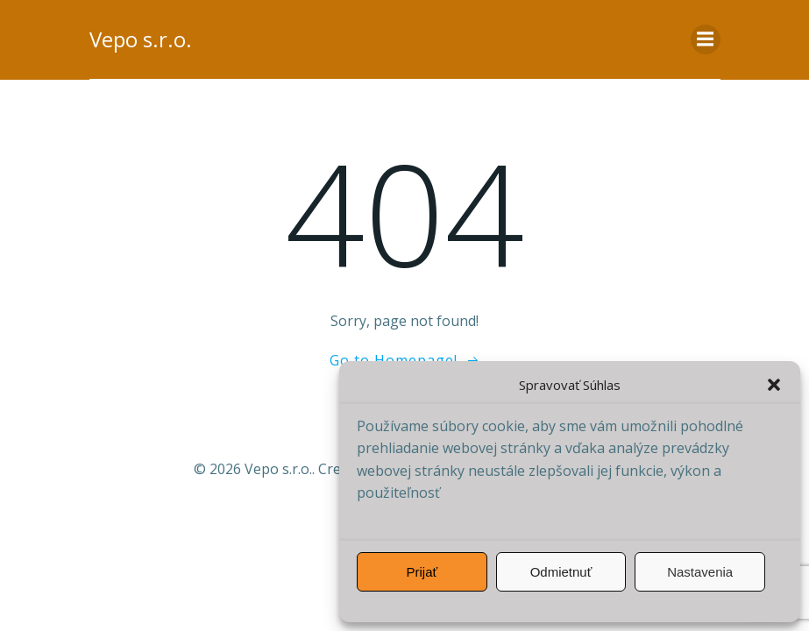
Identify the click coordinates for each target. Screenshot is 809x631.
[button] (774, 384)
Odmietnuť (561, 571)
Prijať (422, 571)
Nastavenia (700, 571)
